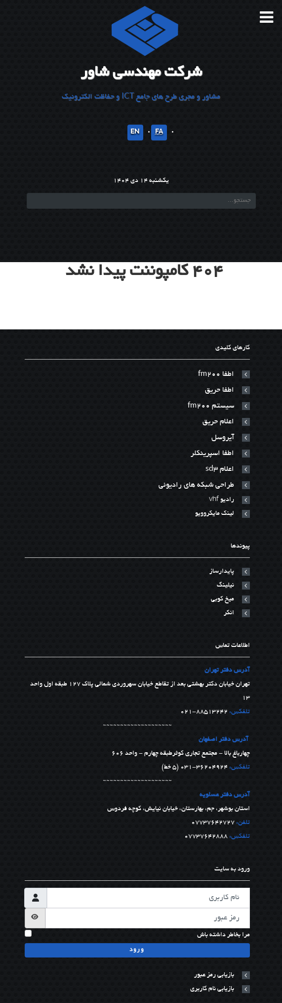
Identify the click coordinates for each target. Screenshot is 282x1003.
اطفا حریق (219, 390)
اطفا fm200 (216, 374)
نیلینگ (225, 585)
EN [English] (135, 132)
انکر (229, 613)
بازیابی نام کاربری (212, 989)
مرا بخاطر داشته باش (223, 935)
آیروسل (222, 438)
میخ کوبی (222, 599)
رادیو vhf (221, 500)
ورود (136, 950)
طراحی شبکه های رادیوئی (196, 485)
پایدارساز (221, 571)
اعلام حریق (218, 422)
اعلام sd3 (219, 469)
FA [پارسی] (159, 132)
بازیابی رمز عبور (214, 975)
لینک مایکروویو (214, 513)
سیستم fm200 (211, 406)
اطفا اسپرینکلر (212, 453)
